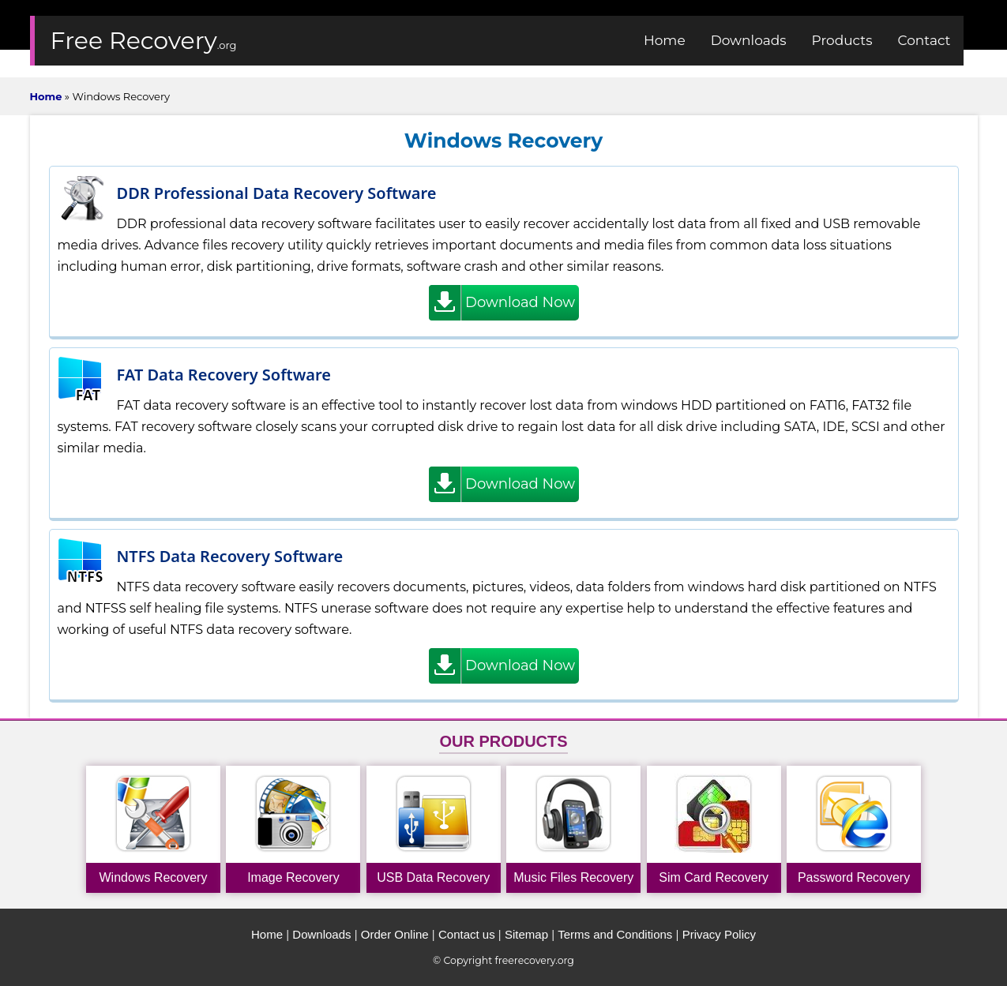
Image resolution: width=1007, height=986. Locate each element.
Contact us (466, 934)
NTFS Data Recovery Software (230, 556)
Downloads (321, 934)
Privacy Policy (719, 934)
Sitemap (526, 934)
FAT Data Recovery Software (224, 374)
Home (267, 934)
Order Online (395, 934)
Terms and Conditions (615, 934)
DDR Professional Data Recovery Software (277, 193)
